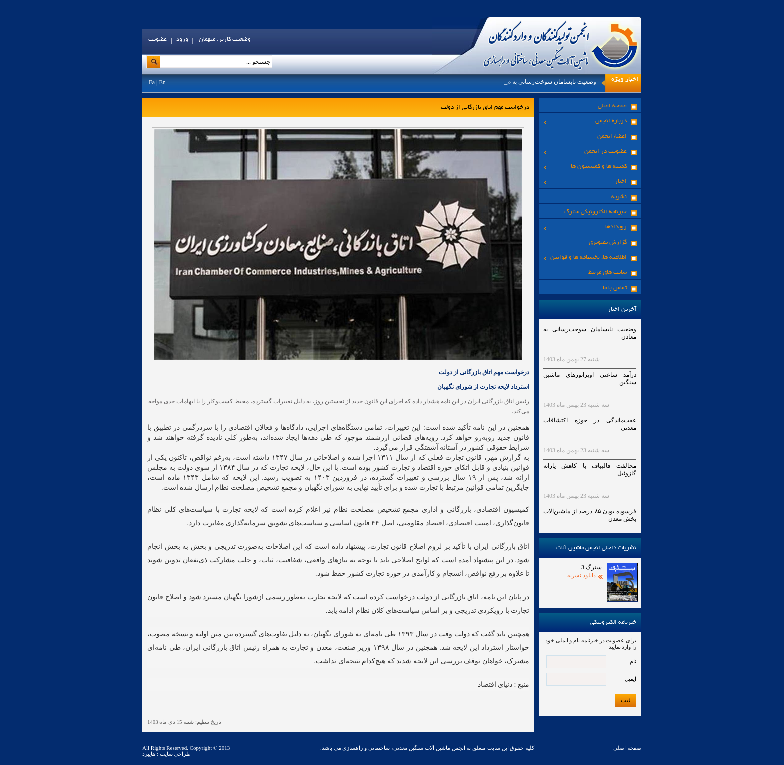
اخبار (585, 181)
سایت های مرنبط (607, 273)
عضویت (157, 39)
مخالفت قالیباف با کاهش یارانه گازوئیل (590, 469)
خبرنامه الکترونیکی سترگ (595, 212)
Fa (152, 82)
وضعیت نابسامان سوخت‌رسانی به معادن (590, 333)
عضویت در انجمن (585, 151)
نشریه (619, 197)
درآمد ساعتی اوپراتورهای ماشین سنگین (590, 379)
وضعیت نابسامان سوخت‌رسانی (557, 82)
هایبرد (149, 754)
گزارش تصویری (608, 243)
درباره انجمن (585, 121)
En (162, 82)
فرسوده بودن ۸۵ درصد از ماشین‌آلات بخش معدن (590, 515)
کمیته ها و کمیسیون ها (585, 167)
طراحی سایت (175, 754)
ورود (182, 39)
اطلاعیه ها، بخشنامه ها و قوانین (585, 257)
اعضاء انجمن (612, 137)
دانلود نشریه (582, 575)
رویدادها (585, 227)
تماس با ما (615, 288)
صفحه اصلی (612, 106)
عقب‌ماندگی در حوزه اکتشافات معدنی (590, 424)
